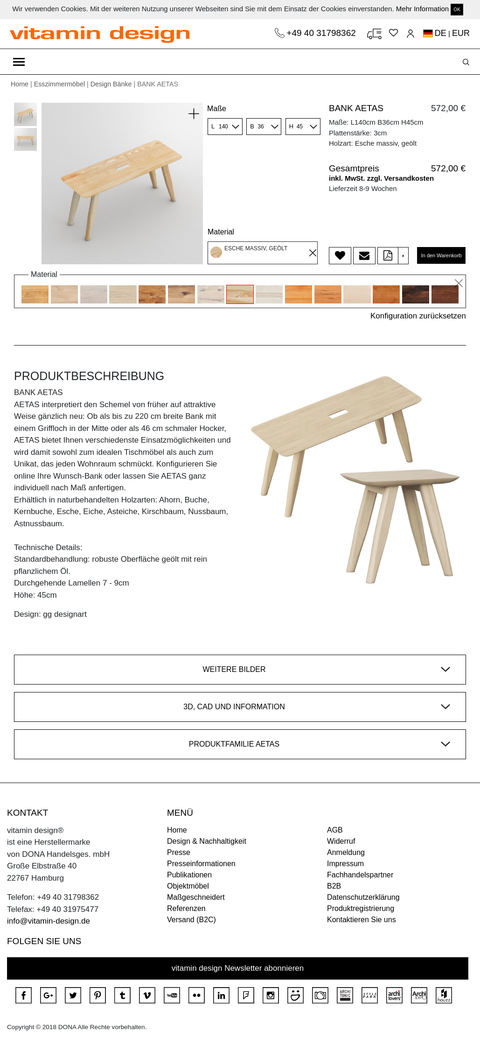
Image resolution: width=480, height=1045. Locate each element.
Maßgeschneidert (196, 897)
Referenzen (186, 908)
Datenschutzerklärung (363, 897)
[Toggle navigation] (18, 61)
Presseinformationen (201, 864)
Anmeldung (346, 852)
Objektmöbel (188, 886)
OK (456, 9)
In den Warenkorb (441, 255)
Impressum (345, 864)
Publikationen (189, 875)
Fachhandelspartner (360, 875)
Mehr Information (422, 9)
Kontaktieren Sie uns (361, 920)
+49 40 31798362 (322, 33)
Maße (216, 109)
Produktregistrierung (360, 908)
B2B (334, 886)
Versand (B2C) (191, 920)
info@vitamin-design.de (48, 921)
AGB (335, 830)
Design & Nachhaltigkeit (206, 841)
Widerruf (341, 841)
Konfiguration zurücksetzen (418, 315)
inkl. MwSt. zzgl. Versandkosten (381, 178)
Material (221, 232)
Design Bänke (111, 84)
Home (19, 84)
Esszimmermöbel (59, 84)
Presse (178, 852)
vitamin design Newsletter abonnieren (238, 968)
